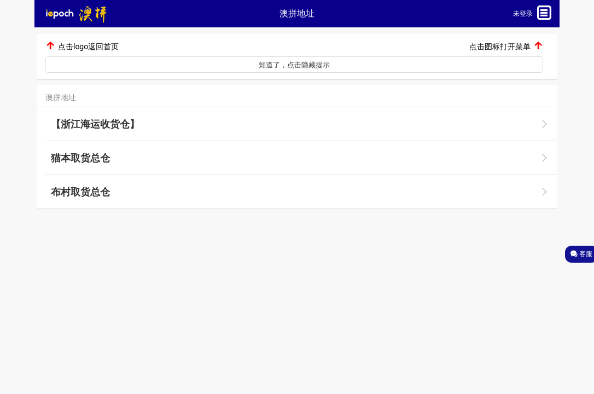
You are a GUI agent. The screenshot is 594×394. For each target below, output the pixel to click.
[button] (123, 13)
